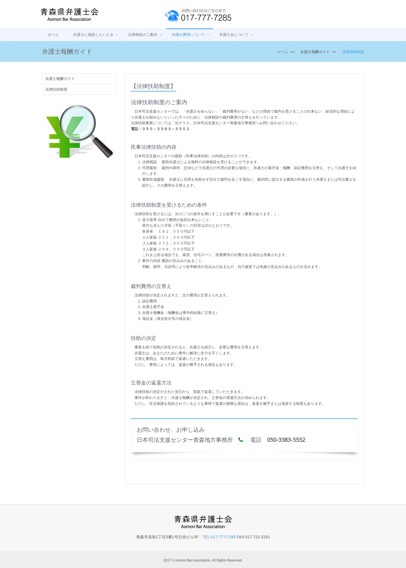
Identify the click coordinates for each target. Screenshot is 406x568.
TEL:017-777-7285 (219, 537)
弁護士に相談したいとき (93, 34)
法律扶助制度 (56, 89)
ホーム (53, 34)
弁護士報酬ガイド (60, 79)
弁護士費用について (188, 34)
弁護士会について (234, 34)
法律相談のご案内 (142, 34)
